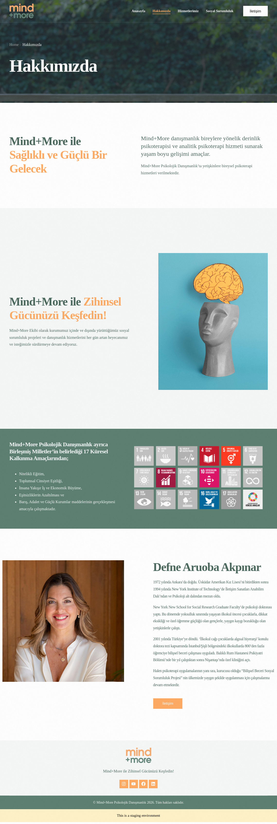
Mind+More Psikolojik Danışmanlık (121, 804)
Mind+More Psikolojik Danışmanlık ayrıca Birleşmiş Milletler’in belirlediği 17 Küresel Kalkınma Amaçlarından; (59, 451)
